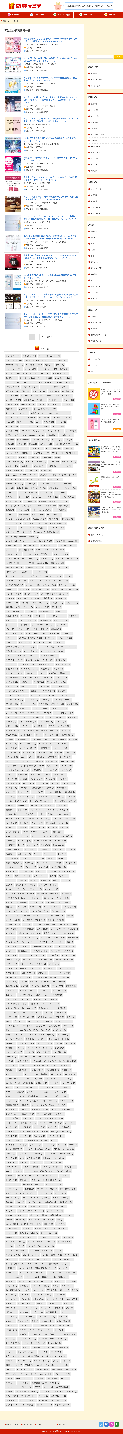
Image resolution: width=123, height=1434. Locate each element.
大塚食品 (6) (57, 832)
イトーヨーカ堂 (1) (25, 1211)
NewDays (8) (25, 788)
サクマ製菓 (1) (11, 1325)
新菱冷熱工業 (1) (33, 1356)
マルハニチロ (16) (61, 620)
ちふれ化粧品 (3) (50, 999)
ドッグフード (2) (31, 1074)
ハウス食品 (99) (12, 395)
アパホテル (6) (30, 849)
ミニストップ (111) (60, 387)
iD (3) (35, 1030)
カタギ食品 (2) (11, 1162)
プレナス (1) (10, 1211)
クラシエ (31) (11, 492)
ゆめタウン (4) (49, 924)
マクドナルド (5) (26, 871)
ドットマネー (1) (68, 1312)
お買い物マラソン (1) (68, 1189)
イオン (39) (30, 462)
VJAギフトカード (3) (14, 1035)
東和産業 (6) (22, 827)
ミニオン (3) (10, 995)
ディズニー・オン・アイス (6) (32, 858)
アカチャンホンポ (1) (57, 1400)
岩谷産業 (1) (71, 1369)
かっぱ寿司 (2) (25, 1127)
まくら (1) (65, 1264)
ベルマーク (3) (30, 1035)
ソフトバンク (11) (57, 704)
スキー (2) (36, 1180)
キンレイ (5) (45, 880)
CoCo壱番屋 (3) (12, 986)
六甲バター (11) (12, 704)
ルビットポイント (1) (58, 1206)
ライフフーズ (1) (26, 1272)
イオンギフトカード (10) (63, 713)
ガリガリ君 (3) (11, 990)
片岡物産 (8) (61, 788)
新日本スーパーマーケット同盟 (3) (52, 1008)
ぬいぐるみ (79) (54, 404)
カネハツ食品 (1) (63, 1321)
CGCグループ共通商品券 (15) (30, 638)
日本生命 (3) (45, 1030)
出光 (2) (44, 1096)
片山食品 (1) (68, 1237)
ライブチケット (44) (42, 453)
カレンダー (95, 298)
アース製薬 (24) (68, 519)
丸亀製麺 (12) (26, 682)
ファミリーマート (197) (48, 369)
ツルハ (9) (9, 739)
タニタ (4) (22, 938)
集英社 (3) (30, 1039)
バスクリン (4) (11, 955)
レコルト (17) (39, 616)
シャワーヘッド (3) (27, 1057)
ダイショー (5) (30, 867)
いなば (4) (23, 982)
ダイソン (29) (11, 497)
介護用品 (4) (64, 977)
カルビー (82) (69, 400)
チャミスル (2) (11, 1158)
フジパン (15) (62, 625)
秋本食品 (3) (10, 1048)
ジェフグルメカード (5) (48, 885)
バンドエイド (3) (12, 999)
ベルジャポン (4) (40, 977)
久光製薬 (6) (10, 845)
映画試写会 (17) (12, 616)
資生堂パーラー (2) (28, 1123)
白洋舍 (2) (39, 1184)
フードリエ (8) (65, 757)
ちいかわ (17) (31, 611)
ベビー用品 (95, 292)
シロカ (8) (55, 783)
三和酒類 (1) (58, 1308)
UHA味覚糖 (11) (49, 691)
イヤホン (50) (57, 440)
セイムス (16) (11, 625)
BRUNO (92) (67, 395)
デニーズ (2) (70, 1123)
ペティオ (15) (11, 638)
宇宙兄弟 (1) (52, 1290)
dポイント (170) (29, 373)
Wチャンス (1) (67, 1286)
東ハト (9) (73, 739)
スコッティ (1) (60, 1193)
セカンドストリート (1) (15, 1405)
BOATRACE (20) (40, 572)
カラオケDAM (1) (42, 1369)
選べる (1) (48, 1295)
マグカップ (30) (46, 492)
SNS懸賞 (94, 128)
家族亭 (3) (24, 986)
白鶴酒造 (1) (10, 1268)
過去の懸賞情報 (96, 541)
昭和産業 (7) (45, 819)
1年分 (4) (52, 977)
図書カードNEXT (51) (40, 440)
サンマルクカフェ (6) (57, 841)
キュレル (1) (59, 1281)
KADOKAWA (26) (67, 497)
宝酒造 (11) (35, 691)
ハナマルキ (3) (11, 1017)
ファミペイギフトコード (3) (16, 1004)
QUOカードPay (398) (14, 360)
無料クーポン (95, 262)
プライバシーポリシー (45, 1424)
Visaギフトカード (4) (40, 951)
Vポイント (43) (71, 453)
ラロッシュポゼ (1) (42, 1259)
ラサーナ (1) (64, 1290)
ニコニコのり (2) (31, 1171)
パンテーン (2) (64, 1065)
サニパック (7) (23, 792)
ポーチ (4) (61, 982)
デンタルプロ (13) (63, 664)
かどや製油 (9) (11, 748)
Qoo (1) (21, 1281)
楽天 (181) (64, 369)
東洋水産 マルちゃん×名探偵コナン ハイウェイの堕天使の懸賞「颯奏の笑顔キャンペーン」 (105, 497)
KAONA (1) (39, 1211)
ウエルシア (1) (72, 1299)
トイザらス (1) (11, 1400)
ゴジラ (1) (58, 1250)
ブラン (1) (42, 1317)
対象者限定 (95, 171)
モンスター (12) (12, 686)
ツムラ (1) (43, 1339)
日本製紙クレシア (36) (14, 470)
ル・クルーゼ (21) (31, 554)
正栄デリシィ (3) (33, 1048)
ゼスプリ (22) (60, 541)
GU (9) (31, 757)
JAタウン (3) (33, 1021)
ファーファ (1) (11, 1334)
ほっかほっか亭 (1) (13, 1255)
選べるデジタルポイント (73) (45, 409)
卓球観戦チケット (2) (40, 1109)
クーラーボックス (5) (52, 907)
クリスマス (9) (28, 752)
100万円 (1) (27, 1228)
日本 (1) (52, 1334)
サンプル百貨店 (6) (13, 832)
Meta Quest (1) (11, 1295)
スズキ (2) (18, 1171)
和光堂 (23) (41, 528)
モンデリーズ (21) (61, 554)
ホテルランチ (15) (65, 638)
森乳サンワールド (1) (14, 1365)
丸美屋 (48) (21, 444)
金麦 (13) (60, 651)
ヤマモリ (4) (28, 960)
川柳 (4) (67, 973)
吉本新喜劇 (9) (44, 748)
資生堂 (16, 21)
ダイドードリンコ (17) (24, 607)
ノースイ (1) (63, 1268)
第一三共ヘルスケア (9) (58, 744)
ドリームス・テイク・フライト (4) (33, 964)
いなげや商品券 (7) (28, 814)
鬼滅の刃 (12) (44, 686)
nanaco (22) (73, 541)
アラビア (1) (10, 1361)
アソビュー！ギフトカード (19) (55, 581)
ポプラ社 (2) (52, 1127)
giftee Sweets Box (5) (14, 867)
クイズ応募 (95, 159)
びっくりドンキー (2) (53, 1162)
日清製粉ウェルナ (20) (34, 567)
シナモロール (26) (51, 497)
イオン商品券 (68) (29, 417)
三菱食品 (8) (22, 774)
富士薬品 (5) (66, 893)
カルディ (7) (61, 805)
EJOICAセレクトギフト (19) (17, 581)
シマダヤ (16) (37, 625)
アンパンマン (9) (51, 735)
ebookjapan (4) (56, 973)
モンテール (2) (49, 1145)
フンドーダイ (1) (54, 1272)
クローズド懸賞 (64, 15)
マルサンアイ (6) (38, 836)
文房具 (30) (32, 492)
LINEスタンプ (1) (54, 1303)
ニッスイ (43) (11, 457)
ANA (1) (23, 1330)
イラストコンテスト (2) (52, 1180)
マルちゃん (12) (61, 677)
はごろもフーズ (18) (13, 594)
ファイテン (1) (62, 1365)
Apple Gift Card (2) (13, 1167)
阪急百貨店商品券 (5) (14, 863)
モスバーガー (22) (31, 545)
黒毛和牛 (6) (10, 827)
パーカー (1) (63, 1347)
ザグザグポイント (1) (26, 1303)
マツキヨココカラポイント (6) (17, 836)
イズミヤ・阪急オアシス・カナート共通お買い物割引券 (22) (29, 541)
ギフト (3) (37, 999)
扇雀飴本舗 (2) (41, 1083)
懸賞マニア (25, 5)
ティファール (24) (54, 514)
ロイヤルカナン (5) (35, 889)
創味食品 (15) (56, 629)
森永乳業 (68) (44, 417)
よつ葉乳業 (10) (40, 726)
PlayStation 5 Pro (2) (43, 1149)
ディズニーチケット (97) (49, 395)
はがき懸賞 (95, 110)
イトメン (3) (29, 1052)
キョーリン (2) (59, 1158)
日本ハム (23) (29, 523)
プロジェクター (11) (40, 708)
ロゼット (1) (50, 1242)
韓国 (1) (56, 1361)
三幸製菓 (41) (34, 457)
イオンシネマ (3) (64, 1057)
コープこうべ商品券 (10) (55, 717)
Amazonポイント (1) (24, 1378)
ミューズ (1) (36, 1286)
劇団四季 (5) (42, 893)
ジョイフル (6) (69, 819)
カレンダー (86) (55, 400)
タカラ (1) (62, 1356)
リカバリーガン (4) (13, 920)
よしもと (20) (51, 567)
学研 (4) (70, 915)
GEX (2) (9, 1087)
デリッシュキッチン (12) (56, 682)
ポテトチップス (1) (13, 1198)
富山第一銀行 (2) (69, 1061)
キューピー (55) (58, 426)
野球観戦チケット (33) (14, 484)
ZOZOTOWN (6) (12, 858)
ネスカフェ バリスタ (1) (29, 1233)
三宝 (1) (38, 1387)
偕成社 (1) (9, 1392)
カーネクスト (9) (26, 735)
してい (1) (69, 1308)
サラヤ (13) (58, 669)
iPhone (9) (62, 739)
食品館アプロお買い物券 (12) (40, 677)
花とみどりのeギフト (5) (15, 889)
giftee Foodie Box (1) (55, 1211)
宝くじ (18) (63, 594)
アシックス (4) (11, 982)
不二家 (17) (56, 607)
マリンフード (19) (49, 585)
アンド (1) (9, 1246)
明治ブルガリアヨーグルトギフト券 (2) (55, 1171)
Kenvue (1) (10, 1369)
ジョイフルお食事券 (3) (40, 986)
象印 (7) (66, 814)
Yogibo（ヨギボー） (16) (56, 616)
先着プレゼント (96, 213)
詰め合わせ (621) (29, 356)
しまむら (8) (10, 774)
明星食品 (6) (45, 845)
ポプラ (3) (70, 1017)
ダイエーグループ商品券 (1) (16, 1250)
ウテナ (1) (9, 1220)
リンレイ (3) (68, 1026)
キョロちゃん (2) (12, 1114)
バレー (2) (62, 1145)
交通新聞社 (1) (55, 1215)
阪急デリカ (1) (11, 1272)
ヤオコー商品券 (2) (13, 1118)
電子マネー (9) (11, 744)
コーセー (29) (24, 497)
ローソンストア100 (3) (14, 1039)
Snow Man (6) (58, 845)
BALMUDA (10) (11, 735)
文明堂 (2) (44, 1132)
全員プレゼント (96, 207)
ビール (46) (68, 448)
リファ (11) (35, 695)
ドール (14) (43, 647)
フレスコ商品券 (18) (49, 594)
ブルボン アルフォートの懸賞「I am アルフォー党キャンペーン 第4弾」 (104, 512)
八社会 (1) (21, 1242)
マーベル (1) (24, 1295)
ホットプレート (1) (34, 1202)
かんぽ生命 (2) (11, 1065)
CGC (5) (9, 876)
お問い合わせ (63, 1424)
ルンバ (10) (65, 730)
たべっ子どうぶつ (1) (14, 1277)
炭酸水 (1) (9, 1202)
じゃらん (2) (24, 1109)
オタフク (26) (62, 501)
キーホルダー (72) (63, 413)
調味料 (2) (44, 1074)
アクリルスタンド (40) (14, 462)
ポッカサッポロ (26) (13, 501)
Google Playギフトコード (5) (17, 911)
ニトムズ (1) (37, 1295)
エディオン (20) (71, 559)
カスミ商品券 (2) (33, 1158)
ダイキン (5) (22, 880)
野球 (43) (22, 457)
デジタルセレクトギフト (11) (17, 691)
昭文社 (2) (22, 1175)
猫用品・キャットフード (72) (42, 413)
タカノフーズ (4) (26, 955)
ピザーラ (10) (26, 726)
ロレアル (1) (71, 1281)
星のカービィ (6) (40, 841)
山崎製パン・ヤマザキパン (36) (60, 466)
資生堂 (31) (53, 488)
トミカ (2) (46, 1158)
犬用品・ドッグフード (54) (16, 435)
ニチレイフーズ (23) (27, 528)
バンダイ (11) (72, 704)
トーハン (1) (59, 1330)
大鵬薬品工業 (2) (12, 1105)
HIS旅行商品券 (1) (13, 1290)
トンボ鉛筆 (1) (32, 1281)
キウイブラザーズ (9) (28, 744)
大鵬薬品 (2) (10, 1070)
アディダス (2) (11, 1136)
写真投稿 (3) (42, 1017)
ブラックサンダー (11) (62, 700)
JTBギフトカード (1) (31, 1255)
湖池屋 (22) (33, 537)
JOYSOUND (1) (62, 1387)
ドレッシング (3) (59, 990)
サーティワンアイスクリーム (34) (19, 479)
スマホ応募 (95, 116)
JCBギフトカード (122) (53, 382)
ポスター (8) (10, 792)
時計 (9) (39, 735)
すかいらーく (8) (68, 783)
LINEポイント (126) (62, 378)
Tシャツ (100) (54, 391)
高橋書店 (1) (10, 1383)
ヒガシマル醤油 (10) (35, 717)
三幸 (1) (60, 1220)
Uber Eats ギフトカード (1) (16, 1308)
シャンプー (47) (37, 448)
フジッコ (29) (60, 492)
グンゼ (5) (52, 871)
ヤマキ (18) (10, 598)
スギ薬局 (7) (42, 797)
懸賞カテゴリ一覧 (97, 535)
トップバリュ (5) (12, 915)
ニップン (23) (11, 528)
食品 (92, 244)
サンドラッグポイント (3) (15, 1012)
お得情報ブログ (96, 359)
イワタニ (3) (36, 1061)
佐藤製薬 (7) (10, 810)
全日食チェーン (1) (44, 1405)
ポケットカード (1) (62, 1374)
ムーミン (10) (61, 722)
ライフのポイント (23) (46, 523)
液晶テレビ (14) (25, 642)
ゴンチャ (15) (67, 633)
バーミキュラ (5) (36, 902)
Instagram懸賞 (96, 146)
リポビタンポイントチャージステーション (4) (23, 968)
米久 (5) (53, 876)
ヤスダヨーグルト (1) (25, 1369)
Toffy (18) (24, 603)
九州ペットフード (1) (55, 1299)
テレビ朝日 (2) (11, 1109)
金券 (92, 256)
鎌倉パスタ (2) (23, 1070)
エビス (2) (53, 1189)
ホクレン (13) (61, 660)
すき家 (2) (68, 1079)
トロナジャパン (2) (13, 1184)
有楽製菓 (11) (46, 700)
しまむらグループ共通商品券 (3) (47, 1026)
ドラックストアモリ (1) (27, 1352)
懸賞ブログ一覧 (96, 341)
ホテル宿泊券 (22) (26, 550)
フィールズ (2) (44, 1092)
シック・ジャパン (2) (48, 1175)
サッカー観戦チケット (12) (16, 677)
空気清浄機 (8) (38, 788)
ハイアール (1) (38, 1290)
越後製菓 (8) (36, 770)
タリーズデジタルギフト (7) (65, 801)
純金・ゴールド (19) (67, 585)
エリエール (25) (23, 510)
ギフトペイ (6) (49, 854)
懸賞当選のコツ (96, 329)
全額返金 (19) (24, 589)
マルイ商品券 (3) (59, 1052)
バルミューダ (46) (13, 453)
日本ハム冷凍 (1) (12, 1224)
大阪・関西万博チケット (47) (66, 444)
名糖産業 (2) (28, 1083)
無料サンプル (95, 238)
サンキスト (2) (25, 1136)
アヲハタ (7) (35, 810)
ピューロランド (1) (34, 1246)
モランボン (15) (23, 629)
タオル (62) (61, 422)
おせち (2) (60, 1114)
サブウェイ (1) (37, 1312)
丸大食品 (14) (59, 642)
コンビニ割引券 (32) (47, 484)
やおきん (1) (47, 1250)
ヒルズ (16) (49, 625)
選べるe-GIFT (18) (31, 594)
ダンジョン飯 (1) (69, 1272)
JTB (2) (57, 1149)
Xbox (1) (52, 1268)
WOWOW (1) (21, 1220)
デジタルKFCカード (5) (15, 893)
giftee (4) (74, 924)
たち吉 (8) (23, 779)
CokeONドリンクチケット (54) (33, 431)
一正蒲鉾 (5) (54, 893)
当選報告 (94, 316)
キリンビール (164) (60, 373)
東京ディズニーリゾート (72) (17, 413)
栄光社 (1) (20, 1202)
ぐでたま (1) (68, 1215)
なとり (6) (64, 827)
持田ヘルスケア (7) (46, 805)
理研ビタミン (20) (13, 563)
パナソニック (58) (28, 426)
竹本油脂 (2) (10, 1175)
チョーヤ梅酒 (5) (20, 902)
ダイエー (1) (49, 1246)
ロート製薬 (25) (60, 510)
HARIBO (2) (33, 1175)
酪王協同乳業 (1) (52, 1312)
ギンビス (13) (33, 655)
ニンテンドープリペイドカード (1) (19, 1387)
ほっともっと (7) (20, 801)
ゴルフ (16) (73, 616)
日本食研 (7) (10, 805)
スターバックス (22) (13, 545)
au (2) (22, 1158)
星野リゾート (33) (55, 479)
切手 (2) (17, 1083)
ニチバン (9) (70, 752)
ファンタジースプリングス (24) (18, 519)
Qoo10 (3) (51, 1035)
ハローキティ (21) (57, 550)
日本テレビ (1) (11, 1286)
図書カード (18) (12, 603)
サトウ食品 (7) (62, 810)
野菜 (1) (32, 1206)
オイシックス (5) (51, 889)
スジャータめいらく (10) (15, 730)
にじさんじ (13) (12, 669)
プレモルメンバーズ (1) (27, 1339)
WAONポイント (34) (48, 475)
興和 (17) (9, 607)
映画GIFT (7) (23, 805)
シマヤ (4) (60, 942)
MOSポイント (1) (49, 1277)
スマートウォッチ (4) (22, 977)
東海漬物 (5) (10, 907)
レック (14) (32, 647)
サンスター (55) (12, 431)
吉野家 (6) (46, 832)
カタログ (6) (63, 823)
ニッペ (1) (66, 1361)
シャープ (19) (35, 581)
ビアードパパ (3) (43, 1052)
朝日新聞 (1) (63, 1277)
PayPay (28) (37, 497)
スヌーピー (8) (11, 779)
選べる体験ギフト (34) (67, 475)
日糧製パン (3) (41, 995)
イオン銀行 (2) (39, 1127)
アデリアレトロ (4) (13, 960)
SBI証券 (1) (48, 1224)
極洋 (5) (9, 902)
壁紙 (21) (59, 559)
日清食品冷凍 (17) (46, 611)
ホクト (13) (23, 664)
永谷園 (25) (10, 510)
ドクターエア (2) (12, 1123)
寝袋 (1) (75, 1290)
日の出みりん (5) (58, 911)
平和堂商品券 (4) (12, 929)
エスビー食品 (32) (64, 484)
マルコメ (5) (63, 876)
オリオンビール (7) (56, 797)
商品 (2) (9, 1083)
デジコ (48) (33, 444)
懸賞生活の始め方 (97, 323)
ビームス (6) (50, 823)
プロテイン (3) (19, 1021)
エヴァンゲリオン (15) (14, 633)
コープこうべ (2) (21, 1087)
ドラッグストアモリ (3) (46, 1057)
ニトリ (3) (68, 1021)
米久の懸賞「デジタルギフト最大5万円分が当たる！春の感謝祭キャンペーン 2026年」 (104, 451)
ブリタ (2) (22, 1154)
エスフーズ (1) (56, 1255)
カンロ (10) (72, 717)
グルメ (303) (62, 360)
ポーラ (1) (34, 1215)
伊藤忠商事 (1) (52, 1378)
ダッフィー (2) (11, 1101)
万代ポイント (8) (59, 774)
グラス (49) (10, 444)
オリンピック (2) (55, 1123)
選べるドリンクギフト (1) (45, 1228)
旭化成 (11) (62, 691)
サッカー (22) (11, 550)
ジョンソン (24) (38, 514)
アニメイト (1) (11, 1317)
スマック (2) (54, 1083)
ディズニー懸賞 (96, 268)
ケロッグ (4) (36, 933)
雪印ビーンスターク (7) (15, 819)
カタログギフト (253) (34, 365)
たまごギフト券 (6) (37, 827)
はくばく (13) (11, 664)
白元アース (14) (56, 647)
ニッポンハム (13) (33, 660)
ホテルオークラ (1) (25, 1268)
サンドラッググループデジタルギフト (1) (22, 1264)
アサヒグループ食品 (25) (41, 510)
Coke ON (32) (22, 488)
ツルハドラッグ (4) (13, 924)
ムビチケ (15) (53, 633)
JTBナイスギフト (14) (42, 642)
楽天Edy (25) (64, 506)
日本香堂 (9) (52, 757)
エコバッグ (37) (12, 466)
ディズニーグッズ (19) (41, 589)
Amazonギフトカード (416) (49, 356)
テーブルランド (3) (27, 1017)
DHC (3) (65, 1039)
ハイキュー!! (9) (12, 757)
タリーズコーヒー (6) (14, 849)
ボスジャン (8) (51, 761)
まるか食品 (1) (38, 1299)
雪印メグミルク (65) (25, 422)
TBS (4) (70, 942)
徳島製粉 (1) (24, 1286)
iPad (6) (21, 845)
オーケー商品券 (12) (60, 686)
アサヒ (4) (60, 920)
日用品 (93, 250)
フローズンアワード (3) (50, 1004)
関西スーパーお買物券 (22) (16, 537)
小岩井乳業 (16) (45, 620)
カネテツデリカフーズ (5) (15, 898)
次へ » (49, 337)
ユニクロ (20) (42, 563)
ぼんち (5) (9, 885)
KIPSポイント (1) (49, 1356)
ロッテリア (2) (70, 1074)
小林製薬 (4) (42, 973)
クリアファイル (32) (38, 488)
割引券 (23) (61, 523)
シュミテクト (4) (12, 946)
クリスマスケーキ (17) (14, 611)
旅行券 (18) (48, 598)
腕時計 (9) (41, 757)
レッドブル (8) (65, 770)
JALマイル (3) (54, 1039)
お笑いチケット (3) (44, 1043)
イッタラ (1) (60, 1295)
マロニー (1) (10, 1321)
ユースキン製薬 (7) (53, 792)
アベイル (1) (43, 1352)
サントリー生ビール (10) (15, 717)
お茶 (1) (9, 1206)
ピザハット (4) (49, 968)
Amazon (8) (50, 779)
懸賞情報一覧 (95, 74)
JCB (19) (68, 576)
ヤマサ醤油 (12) (12, 682)
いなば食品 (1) (25, 1325)
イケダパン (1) (46, 1281)
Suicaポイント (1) (65, 1325)
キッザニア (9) (49, 739)
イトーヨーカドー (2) (14, 1074)
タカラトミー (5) (40, 876)
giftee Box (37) (39, 466)
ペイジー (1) (40, 1343)
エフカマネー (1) (45, 1193)
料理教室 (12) (39, 682)
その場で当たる (96, 189)
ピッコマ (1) (10, 1339)
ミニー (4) (27, 924)
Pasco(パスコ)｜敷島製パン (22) (46, 532)
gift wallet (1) (24, 1312)
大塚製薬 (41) (47, 457)
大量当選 (94, 201)
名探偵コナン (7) (54, 814)
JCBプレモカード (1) (61, 1198)
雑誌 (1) (44, 1215)
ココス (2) (29, 1149)
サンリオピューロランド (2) (16, 1145)
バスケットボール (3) (14, 1052)
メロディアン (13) (48, 651)
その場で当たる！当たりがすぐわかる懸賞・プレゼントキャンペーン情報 (104, 394)
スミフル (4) (56, 951)
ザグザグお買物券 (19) (14, 585)
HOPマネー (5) (11, 871)
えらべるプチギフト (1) (44, 1365)
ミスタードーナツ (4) (43, 960)
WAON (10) (47, 713)
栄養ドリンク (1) (65, 1202)
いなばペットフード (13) (15, 655)
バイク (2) (27, 1167)
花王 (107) (10, 391)
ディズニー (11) (34, 713)
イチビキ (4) (10, 933)
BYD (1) (31, 1330)
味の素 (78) (67, 404)
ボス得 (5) (34, 880)
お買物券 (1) (45, 1198)
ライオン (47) (22, 448)
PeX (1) (45, 1255)
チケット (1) (28, 1343)
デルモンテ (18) (71, 589)
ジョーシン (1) (49, 1347)
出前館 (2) (20, 1092)
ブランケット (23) (13, 532)
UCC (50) (68, 440)
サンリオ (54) (71, 431)
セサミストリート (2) (56, 1136)
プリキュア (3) (57, 986)
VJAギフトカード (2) (57, 1105)
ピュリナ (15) (11, 642)
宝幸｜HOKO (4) (28, 973)
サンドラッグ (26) (13, 506)
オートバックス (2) (39, 1105)
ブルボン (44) (57, 453)
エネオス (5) (40, 871)
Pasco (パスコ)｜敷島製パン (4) (42, 982)
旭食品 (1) (43, 1400)
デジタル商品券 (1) (30, 1198)
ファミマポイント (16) (27, 620)
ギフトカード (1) (24, 1361)
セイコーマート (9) (13, 752)
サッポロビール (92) (13, 400)
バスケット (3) (63, 1035)
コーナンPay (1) (12, 1299)
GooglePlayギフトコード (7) (41, 801)
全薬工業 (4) (73, 938)
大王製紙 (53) (52, 435)
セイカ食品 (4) (53, 955)
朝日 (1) (52, 1339)
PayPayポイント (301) (14, 365)
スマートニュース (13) (14, 673)
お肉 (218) (60, 365)
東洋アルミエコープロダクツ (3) (18, 1030)
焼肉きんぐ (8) (28, 783)
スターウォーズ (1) (32, 1277)
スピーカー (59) (12, 426)
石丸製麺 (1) (62, 1228)
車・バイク (95, 280)
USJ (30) (22, 492)
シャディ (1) (10, 1352)
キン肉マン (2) (68, 1149)
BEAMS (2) (24, 1162)
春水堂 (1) (65, 1378)
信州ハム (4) (54, 964)
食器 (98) (34, 395)
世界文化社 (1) (57, 1369)
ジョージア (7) (37, 792)
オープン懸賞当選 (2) (45, 1114)
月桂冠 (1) (30, 1405)
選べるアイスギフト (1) (15, 1237)
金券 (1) (47, 1286)
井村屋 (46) (26, 453)
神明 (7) (34, 805)
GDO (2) (33, 1087)
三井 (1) (52, 1325)
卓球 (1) (56, 1286)
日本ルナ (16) (24, 625)
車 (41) (57, 457)
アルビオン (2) (36, 1162)
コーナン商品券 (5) (58, 867)
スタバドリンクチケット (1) (16, 1215)
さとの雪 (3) (59, 1048)
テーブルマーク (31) (68, 488)
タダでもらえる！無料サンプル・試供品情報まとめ (104, 424)
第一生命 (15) (50, 638)
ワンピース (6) (37, 823)
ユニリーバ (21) (42, 550)
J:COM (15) (10, 629)
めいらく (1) (31, 1237)
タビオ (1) (20, 1246)
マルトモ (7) (10, 797)
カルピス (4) (63, 924)
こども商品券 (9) (22, 739)
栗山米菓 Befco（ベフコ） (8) (32, 766)
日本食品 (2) (33, 1096)
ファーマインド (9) (60, 748)
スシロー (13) (48, 660)
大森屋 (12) (53, 673)
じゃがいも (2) (37, 1070)
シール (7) (57, 819)
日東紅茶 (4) (36, 946)
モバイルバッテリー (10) (37, 730)
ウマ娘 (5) (51, 858)
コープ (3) (48, 1012)
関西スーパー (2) (66, 1101)
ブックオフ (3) (27, 1026)
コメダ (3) (58, 1043)
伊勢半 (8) (39, 761)
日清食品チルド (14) (13, 651)
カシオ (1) (9, 1378)
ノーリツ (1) (60, 1224)
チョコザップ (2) (59, 1092)
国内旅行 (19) (57, 589)
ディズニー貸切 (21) (30, 559)
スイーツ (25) (11, 514)
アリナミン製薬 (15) (40, 629)
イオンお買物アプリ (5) (40, 911)
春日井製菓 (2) (32, 1132)
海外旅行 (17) (61, 611)
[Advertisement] (105, 39)
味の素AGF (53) (66, 435)
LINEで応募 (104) (23, 391)
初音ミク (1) (43, 1396)
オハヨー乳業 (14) (31, 651)
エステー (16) (11, 620)
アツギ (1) (23, 1334)
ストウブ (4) (40, 955)
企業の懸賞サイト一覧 (98, 335)
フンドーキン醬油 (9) (28, 748)
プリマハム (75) (25, 409)
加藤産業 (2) (28, 1184)
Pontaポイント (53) (36, 435)
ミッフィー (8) (27, 761)
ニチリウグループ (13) (29, 669)
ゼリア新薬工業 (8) (13, 783)
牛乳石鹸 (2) (24, 1180)
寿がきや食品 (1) (54, 1343)
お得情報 (111, 14)
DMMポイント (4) (12, 973)
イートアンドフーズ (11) (15, 713)
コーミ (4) (37, 924)
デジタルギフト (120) (30, 387)
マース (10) (53, 730)
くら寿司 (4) (68, 951)
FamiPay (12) (31, 673)
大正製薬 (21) (46, 554)
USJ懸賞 (94, 274)
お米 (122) (69, 382)
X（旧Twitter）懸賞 (97, 134)
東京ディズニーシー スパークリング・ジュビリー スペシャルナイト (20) (34, 576)
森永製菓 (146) (11, 378)
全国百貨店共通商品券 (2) (61, 1132)
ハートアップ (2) (68, 1083)
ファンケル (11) (32, 700)
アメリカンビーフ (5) (66, 871)
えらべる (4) (56, 929)
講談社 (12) (64, 673)
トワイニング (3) (34, 1012)
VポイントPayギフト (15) (36, 633)
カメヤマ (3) (70, 1043)
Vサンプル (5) (35, 907)
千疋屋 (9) (58, 752)
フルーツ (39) (54, 462)
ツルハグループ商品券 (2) (29, 1101)
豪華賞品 (94, 231)
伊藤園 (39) (41, 462)
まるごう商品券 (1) (13, 1343)
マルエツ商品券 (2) (35, 1154)
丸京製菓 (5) (29, 863)
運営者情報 (27, 1424)
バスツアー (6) (58, 849)
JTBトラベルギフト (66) (61, 417)
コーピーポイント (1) (49, 1233)
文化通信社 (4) (23, 951)
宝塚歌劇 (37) (26, 466)
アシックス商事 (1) (35, 1242)
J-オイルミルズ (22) (48, 545)
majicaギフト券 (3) (56, 1017)
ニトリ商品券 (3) (12, 1026)
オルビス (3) (47, 1048)
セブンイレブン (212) (14, 369)
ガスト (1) (46, 1361)
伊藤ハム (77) (11, 409)
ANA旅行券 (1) (20, 1206)
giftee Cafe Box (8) (67, 761)
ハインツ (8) (62, 779)
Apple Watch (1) (50, 1202)
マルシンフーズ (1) (44, 1330)
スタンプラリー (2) (49, 1101)
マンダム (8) (35, 774)
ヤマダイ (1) (54, 1383)
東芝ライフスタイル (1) (15, 1356)
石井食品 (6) (10, 841)
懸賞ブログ (87, 14)
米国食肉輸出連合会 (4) (30, 915)
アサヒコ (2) (10, 1154)
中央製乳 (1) (21, 1392)
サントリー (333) (48, 360)
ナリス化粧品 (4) (27, 929)
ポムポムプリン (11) (59, 708)
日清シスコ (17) (72, 603)
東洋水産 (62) (49, 422)
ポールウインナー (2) (52, 1061)
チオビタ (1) (31, 1193)
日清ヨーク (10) (12, 726)
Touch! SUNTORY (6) (31, 832)
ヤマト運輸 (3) (46, 1021)
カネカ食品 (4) (42, 929)
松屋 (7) (42, 814)
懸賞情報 (15, 14)
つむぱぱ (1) (42, 1206)
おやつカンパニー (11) (14, 700)
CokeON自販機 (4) (70, 929)
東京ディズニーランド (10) (59, 726)
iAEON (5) (62, 858)
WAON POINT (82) (28, 404)
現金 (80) (41, 404)
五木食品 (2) (29, 1189)
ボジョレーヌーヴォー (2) (15, 1096)
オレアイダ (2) (11, 1180)
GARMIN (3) (10, 1043)
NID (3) (8, 1021)
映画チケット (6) (24, 854)
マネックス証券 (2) (62, 1087)
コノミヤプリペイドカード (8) (17, 770)
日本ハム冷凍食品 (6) (63, 836)
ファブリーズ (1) (71, 1255)
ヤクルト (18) (61, 598)
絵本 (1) (66, 1405)
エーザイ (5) (49, 898)
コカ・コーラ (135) (27, 378)
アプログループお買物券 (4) (53, 915)
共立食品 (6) (10, 854)
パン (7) (9, 801)
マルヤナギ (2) (39, 1136)
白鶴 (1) (51, 1220)
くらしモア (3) (60, 1012)
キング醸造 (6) (44, 849)
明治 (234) (49, 365)
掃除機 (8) (50, 788)
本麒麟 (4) (48, 946)
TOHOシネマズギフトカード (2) (32, 1065)
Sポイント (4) (23, 933)
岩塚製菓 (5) (50, 902)
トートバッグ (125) (13, 382)
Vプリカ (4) (45, 938)
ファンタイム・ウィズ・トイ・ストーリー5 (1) (59, 1392)
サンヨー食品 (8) (36, 779)
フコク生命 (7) (32, 819)
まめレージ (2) (35, 1145)
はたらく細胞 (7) (12, 814)
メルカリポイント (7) (26, 797)
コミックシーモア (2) (14, 1140)
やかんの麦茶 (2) (52, 1070)
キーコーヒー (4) (68, 955)
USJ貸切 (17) (26, 616)
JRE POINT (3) (11, 1057)
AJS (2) (54, 1140)
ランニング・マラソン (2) (52, 1167)
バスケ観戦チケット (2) (58, 1096)
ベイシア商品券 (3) (25, 995)
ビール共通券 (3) (55, 995)
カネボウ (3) (41, 1039)
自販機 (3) (34, 1004)
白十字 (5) (32, 885)
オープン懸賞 (39, 14)
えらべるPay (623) (13, 356)
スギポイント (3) (59, 1030)
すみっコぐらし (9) (44, 752)
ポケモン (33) (39, 479)
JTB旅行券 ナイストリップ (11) (18, 708)
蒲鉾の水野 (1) (41, 1268)
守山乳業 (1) (39, 1378)
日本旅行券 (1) (11, 1330)
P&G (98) (24, 395)
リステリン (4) (11, 964)
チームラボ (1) (23, 1383)
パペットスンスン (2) (54, 1184)
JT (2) (53, 1109)
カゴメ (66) (10, 422)
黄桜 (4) (9, 977)
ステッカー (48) (46, 444)
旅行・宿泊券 (95, 286)
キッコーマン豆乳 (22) (67, 545)
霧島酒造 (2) (64, 1175)
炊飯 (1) (26, 1347)
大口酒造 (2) (64, 1127)
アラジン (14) (70, 647)
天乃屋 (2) (44, 1140)
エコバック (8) (11, 788)
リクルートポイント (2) (15, 1132)
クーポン (94, 365)
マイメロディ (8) (12, 761)
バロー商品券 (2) (12, 1079)
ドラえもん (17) (57, 603)
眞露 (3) (21, 1048)
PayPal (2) (10, 1092)
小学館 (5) (30, 893)
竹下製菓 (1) (33, 1392)
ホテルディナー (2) (65, 1154)
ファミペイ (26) (30, 501)
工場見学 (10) (11, 722)
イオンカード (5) (62, 898)
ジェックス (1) (23, 1321)
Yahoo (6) (37, 854)
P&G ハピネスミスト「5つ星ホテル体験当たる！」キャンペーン (104, 467)
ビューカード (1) (45, 1374)
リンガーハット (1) (13, 1347)
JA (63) (38, 422)
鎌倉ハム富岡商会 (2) (14, 1149)
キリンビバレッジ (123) (32, 382)
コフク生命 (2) (27, 1079)
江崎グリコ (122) (12, 387)
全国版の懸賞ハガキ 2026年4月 (104, 482)
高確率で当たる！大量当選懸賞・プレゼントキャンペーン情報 (104, 409)
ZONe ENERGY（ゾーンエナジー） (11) (58, 695)
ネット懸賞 (95, 122)
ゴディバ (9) (36, 739)
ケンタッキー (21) (13, 559)
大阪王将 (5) (21, 885)
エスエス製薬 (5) (55, 863)
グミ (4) (51, 920)
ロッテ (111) (46, 387)
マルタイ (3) (31, 1008)
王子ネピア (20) (28, 563)
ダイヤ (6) (62, 854)
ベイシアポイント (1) (37, 1220)
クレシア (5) (22, 907)
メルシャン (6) (32, 845)
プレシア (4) (40, 920)
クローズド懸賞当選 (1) (49, 1264)
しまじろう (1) (30, 1374)
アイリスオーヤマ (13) (14, 660)
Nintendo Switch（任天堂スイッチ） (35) (21, 475)
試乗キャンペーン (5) (23, 876)
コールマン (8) (66, 766)
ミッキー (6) (52, 827)
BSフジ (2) (51, 1065)
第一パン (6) (24, 823)
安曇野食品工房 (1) (39, 1383)
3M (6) (49, 836)
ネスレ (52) (10, 440)
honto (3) (58, 1021)
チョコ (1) (57, 1259)
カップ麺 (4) (28, 920)
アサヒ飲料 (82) (12, 404)
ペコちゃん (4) (27, 942)
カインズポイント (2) (53, 1079)
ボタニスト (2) (56, 1074)
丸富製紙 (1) (40, 1272)
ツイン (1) (52, 1317)
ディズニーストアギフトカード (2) (49, 1118)
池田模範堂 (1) (11, 1312)
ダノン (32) (10, 488)
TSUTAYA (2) (28, 1118)
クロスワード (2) (46, 1087)
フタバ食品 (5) (63, 902)
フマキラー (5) (70, 863)
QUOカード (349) (32, 360)
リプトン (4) (10, 938)
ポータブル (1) (56, 1352)
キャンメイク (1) (64, 1242)
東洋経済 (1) (68, 1259)
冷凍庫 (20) (26, 572)
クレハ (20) (63, 567)
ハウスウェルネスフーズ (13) (41, 664)
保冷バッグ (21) (47, 559)
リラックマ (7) (48, 810)
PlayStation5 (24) (39, 519)
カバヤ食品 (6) (11, 823)
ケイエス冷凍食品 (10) (27, 722)
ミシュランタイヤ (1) (28, 1400)
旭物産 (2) (25, 1105)
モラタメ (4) (10, 951)
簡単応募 (94, 104)
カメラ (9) (43, 744)
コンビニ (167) (44, 373)
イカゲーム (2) (11, 1127)
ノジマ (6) (71, 849)
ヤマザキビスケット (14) (15, 647)
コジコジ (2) (50, 1154)
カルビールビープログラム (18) (29, 598)
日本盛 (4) (25, 946)
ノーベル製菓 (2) (31, 1140)
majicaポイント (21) (13, 554)
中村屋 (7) (71, 797)
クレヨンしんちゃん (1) (67, 1334)
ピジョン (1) (25, 1299)
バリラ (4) (59, 946)
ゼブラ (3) (9, 1061)
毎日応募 (94, 195)
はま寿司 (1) (36, 1347)
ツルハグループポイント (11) (17, 695)
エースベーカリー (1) (38, 1334)
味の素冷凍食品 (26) (47, 501)
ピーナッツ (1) (11, 1233)
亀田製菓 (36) (46, 470)
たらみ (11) (43, 704)
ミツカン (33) (31, 484)
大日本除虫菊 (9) (67, 735)
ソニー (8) (46, 774)
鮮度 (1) (35, 1321)
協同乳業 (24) (54, 519)
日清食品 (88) (29, 400)
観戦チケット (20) (57, 563)
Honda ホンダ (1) (47, 1321)
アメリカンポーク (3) (28, 990)
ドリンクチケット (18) (39, 603)
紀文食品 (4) (33, 938)
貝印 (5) (56, 880)
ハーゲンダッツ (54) (55, 431)
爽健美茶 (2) (66, 1070)
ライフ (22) (26, 532)
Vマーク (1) (10, 1242)
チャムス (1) (68, 1303)
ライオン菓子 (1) (40, 1325)
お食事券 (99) (67, 391)
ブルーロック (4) (58, 938)
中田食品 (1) (10, 1281)
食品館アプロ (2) (27, 1114)
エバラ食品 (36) (32, 470)
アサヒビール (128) (44, 378)
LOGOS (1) (33, 1308)
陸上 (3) (42, 1035)
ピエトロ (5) (42, 863)
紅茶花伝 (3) (71, 986)
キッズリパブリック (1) (15, 1193)
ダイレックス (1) (12, 1396)
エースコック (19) (33, 585)
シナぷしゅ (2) (70, 1167)
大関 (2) (36, 1167)
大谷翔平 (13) (46, 669)
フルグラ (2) (31, 1092)
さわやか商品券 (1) (13, 1228)
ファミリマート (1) (28, 1396)
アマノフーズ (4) (12, 942)
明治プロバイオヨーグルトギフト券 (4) (59, 933)
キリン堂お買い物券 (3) (15, 1008)
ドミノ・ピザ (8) (12, 766)
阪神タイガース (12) (28, 686)
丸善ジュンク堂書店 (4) (64, 960)
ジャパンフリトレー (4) (44, 942)
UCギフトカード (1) (27, 1317)
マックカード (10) (46, 722)
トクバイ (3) (26, 999)
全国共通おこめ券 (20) (14, 567)
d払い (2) (38, 1079)
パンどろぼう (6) (24, 841)
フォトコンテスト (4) (66, 968)
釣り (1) (37, 1361)
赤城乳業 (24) (24, 514)
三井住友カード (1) (58, 1396)
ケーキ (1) (63, 1317)
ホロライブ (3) (44, 990)
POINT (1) (29, 1365)
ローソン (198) (30, 369)
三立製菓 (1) (10, 1303)
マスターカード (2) (65, 1109)
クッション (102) (39, 391)
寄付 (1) (58, 1405)
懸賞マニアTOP (12, 1424)
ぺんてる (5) (10, 880)
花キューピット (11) (28, 704)
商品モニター (95, 153)
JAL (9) (23, 757)
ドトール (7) (22, 810)
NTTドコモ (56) (43, 426)
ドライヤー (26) (50, 506)
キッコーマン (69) (13, 417)
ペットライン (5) (34, 898)
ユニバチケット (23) (56, 528)
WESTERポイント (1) (14, 1374)
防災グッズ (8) (52, 766)
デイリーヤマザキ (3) (26, 1043)
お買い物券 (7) (69, 792)
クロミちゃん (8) (50, 770)
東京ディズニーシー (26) (31, 506)
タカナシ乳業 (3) (22, 1061)
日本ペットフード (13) (49, 655)
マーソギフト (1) (26, 1259)
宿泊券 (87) (41, 400)
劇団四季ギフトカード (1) (31, 1224)
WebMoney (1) (11, 1259)
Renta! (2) (43, 1123)
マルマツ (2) (42, 1189)
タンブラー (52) (23, 440)
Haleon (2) (73, 1145)
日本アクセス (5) (69, 907)
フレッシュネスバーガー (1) (49, 1237)
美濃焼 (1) (41, 1303)
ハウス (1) (26, 1290)
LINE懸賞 (94, 140)
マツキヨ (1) (34, 1250)
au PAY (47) (10, 448)
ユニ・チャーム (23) (13, 523)
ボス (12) (42, 673)
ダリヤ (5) (66, 880)
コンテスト (95, 165)
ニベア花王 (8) (42, 783)
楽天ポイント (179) (13, 373)
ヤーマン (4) (70, 946)
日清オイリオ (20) (13, 572)
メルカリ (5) (43, 867)
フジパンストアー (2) (14, 1189)
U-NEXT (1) (62, 1339)
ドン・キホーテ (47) (53, 448)
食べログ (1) (49, 1387)
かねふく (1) (45, 1308)
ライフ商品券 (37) (69, 462)
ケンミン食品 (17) (43, 607)
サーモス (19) (11, 589)
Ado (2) (8, 1171)
